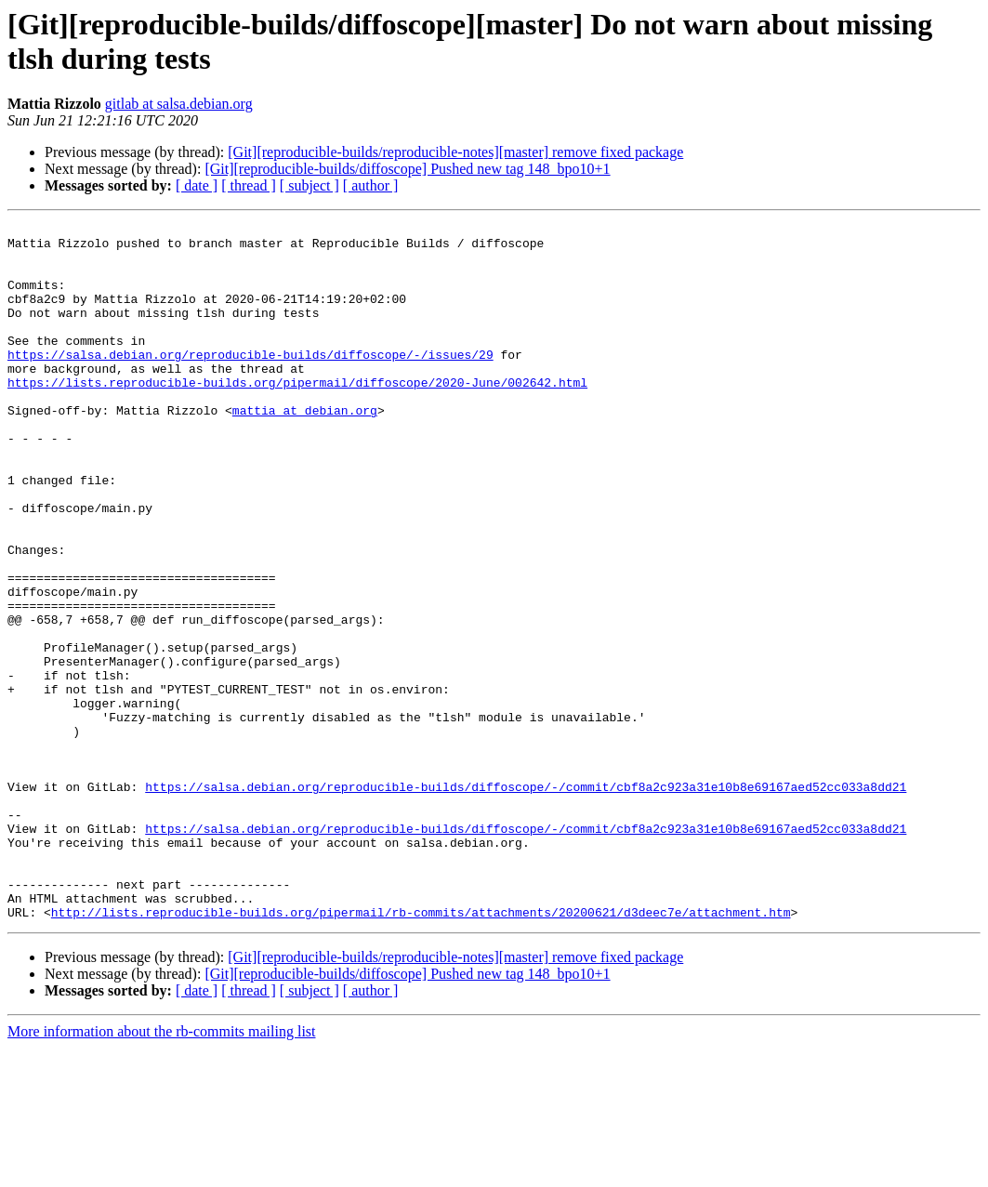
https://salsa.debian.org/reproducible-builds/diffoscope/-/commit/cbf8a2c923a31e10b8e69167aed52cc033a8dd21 (525, 900)
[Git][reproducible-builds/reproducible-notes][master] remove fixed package (455, 152)
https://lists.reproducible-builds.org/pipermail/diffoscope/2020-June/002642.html (297, 415)
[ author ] (371, 185)
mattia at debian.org (304, 449)
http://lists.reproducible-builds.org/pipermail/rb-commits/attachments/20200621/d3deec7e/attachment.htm (421, 1051)
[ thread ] (248, 185)
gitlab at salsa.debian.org (179, 104)
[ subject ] (309, 185)
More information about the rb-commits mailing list (161, 1171)
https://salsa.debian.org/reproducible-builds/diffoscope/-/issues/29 (250, 382)
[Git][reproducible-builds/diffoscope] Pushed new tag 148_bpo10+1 (407, 169)
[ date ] (196, 185)
